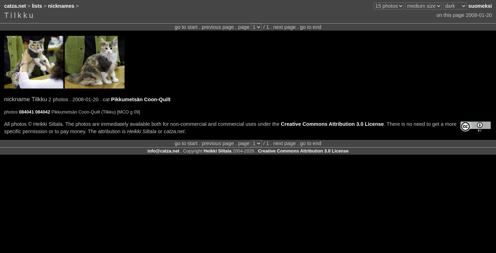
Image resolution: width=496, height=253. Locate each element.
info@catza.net (163, 151)
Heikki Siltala (217, 151)
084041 (26, 112)
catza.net (15, 6)
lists (37, 6)
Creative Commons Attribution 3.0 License (332, 124)
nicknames (61, 6)
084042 (42, 112)
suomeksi (480, 6)
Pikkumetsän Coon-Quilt (141, 99)
